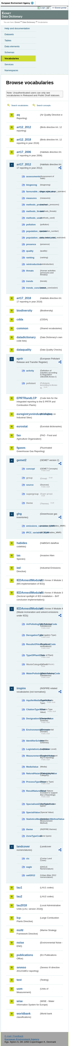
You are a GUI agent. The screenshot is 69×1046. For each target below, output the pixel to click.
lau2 (19, 896)
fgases (21, 447)
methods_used (32, 218)
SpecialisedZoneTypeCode (32, 804)
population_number (32, 231)
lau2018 (22, 905)
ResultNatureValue (32, 791)
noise (20, 942)
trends (29, 281)
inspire (21, 688)
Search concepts (43, 105)
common (22, 328)
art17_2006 (24, 152)
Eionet (17, 22)
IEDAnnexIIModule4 (28, 608)
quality (29, 251)
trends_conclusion (32, 287)
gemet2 (21, 460)
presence (31, 244)
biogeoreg (31, 185)
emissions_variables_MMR (32, 526)
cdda (20, 319)
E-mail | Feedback (14, 1036)
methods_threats (32, 211)
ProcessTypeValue (32, 781)
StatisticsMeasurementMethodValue (32, 819)
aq (18, 114)
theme (29, 829)
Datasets (9, 34)
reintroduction (32, 264)
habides (22, 543)
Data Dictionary (28, 22)
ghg (19, 513)
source (30, 484)
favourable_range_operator (32, 191)
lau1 (19, 887)
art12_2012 (24, 127)
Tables (8, 40)
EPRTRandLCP (27, 398)
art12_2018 (24, 139)
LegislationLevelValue (32, 749)
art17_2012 (24, 164)
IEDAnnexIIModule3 (28, 592)
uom (20, 988)
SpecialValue (32, 812)
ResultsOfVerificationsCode (32, 644)
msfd (20, 930)
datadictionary (26, 337)
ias (18, 555)
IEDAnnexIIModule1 (28, 580)
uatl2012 (30, 875)
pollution (31, 224)
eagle (29, 867)
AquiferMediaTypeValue (32, 700)
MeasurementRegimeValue (32, 755)
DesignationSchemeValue (32, 718)
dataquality (24, 349)
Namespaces (11, 70)
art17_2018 (24, 298)
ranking (30, 257)
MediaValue (32, 766)
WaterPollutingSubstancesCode (32, 673)
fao (19, 435)
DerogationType (32, 635)
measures (31, 198)
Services (9, 64)
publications (25, 955)
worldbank (24, 1013)
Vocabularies (12, 58)
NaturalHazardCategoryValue (32, 773)
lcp (19, 917)
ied (19, 567)
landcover (23, 846)
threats (30, 270)
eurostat (22, 426)
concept (30, 468)
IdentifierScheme (32, 740)
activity (30, 370)
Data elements (12, 46)
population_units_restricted (32, 237)
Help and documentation (17, 28)
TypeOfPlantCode (32, 655)
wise (20, 1001)
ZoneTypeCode (32, 836)
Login (43, 8)
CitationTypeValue (32, 709)
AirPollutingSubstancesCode (32, 624)
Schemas (9, 52)
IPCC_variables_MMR (32, 532)
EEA (19, 3)
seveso (21, 967)
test (19, 979)
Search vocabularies (19, 105)
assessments (32, 176)
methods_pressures (32, 204)
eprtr (20, 358)
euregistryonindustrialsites (28, 414)
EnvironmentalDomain (32, 729)
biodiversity (24, 310)
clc (27, 858)
